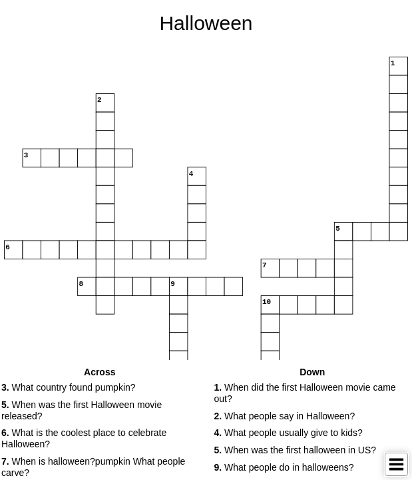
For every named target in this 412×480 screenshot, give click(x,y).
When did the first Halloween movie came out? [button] (305, 393)
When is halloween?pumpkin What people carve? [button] (93, 467)
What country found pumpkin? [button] (68, 387)
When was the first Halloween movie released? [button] (81, 410)
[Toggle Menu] (396, 464)
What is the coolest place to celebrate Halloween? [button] (83, 438)
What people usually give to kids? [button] (288, 432)
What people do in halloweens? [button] (284, 467)
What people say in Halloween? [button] (284, 416)
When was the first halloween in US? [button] (295, 450)
